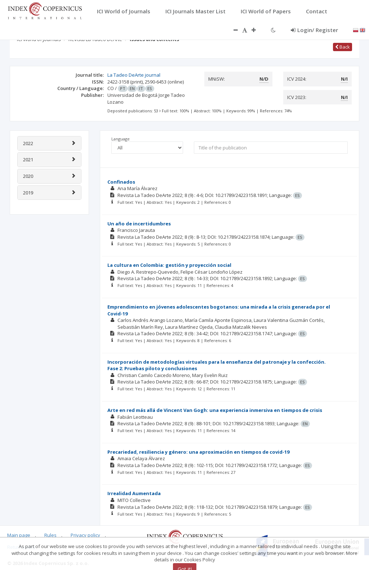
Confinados (121, 182)
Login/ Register (314, 29)
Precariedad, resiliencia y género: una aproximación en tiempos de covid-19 (198, 452)
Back (342, 47)
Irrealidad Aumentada (134, 493)
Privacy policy (85, 535)
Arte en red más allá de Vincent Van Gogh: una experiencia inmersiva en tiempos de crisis (214, 410)
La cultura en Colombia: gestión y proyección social (169, 265)
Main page (18, 535)
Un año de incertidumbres (139, 223)
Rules (50, 535)
